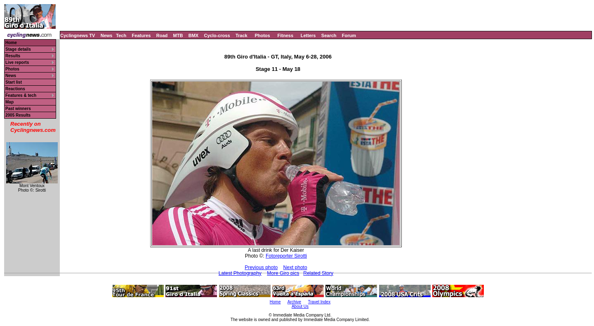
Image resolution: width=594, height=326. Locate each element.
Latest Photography (240, 273)
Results (12, 56)
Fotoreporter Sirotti (286, 256)
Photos (262, 35)
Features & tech (20, 95)
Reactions (15, 89)
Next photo (295, 267)
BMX (193, 35)
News (107, 35)
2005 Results (18, 115)
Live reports (17, 62)
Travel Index (319, 302)
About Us (300, 306)
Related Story (318, 273)
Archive (294, 302)
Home (11, 42)
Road (162, 35)
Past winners (18, 108)
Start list (13, 82)
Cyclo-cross (217, 35)
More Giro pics (283, 273)
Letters (308, 35)
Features (141, 35)
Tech (121, 35)
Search (329, 35)
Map (9, 102)
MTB (178, 35)
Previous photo (261, 267)
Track (242, 35)
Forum (349, 35)
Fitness (285, 35)
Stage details (18, 49)
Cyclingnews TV (77, 35)
